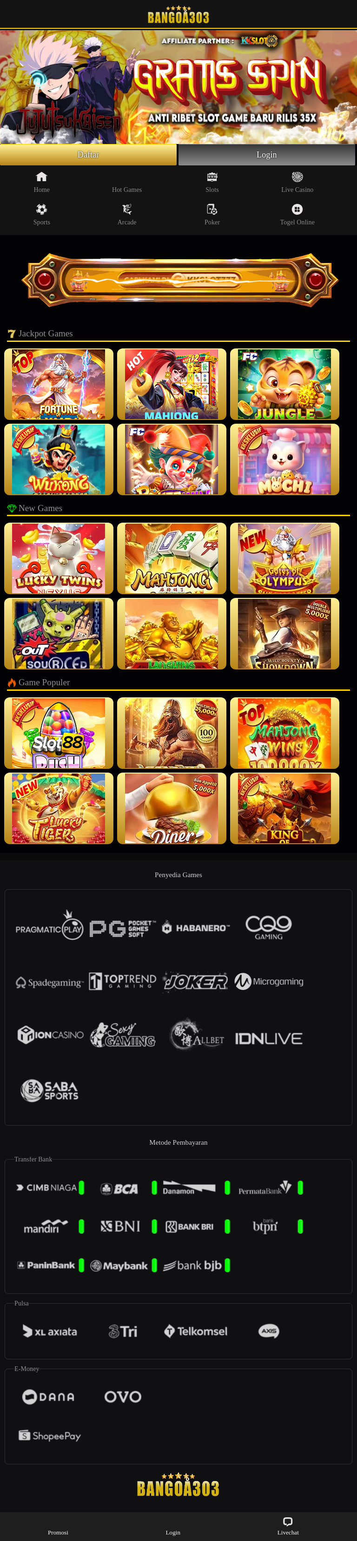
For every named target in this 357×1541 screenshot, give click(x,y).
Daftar (88, 154)
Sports (41, 214)
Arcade (127, 214)
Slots (212, 182)
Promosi (58, 1526)
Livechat (288, 1526)
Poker (212, 214)
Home (42, 182)
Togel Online (297, 214)
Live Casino (297, 182)
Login (267, 154)
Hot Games (127, 182)
